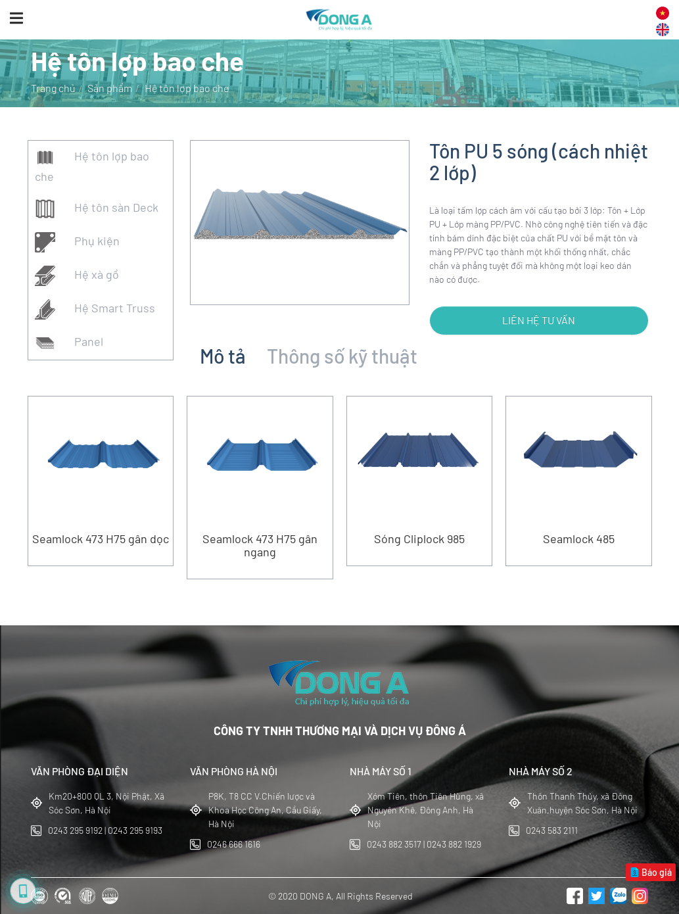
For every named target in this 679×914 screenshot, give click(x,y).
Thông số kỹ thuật (342, 356)
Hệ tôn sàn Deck (96, 209)
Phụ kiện (77, 242)
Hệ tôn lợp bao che (92, 165)
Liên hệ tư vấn (538, 320)
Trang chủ (53, 88)
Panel (69, 343)
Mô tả (223, 356)
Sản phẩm (109, 88)
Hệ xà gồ (77, 276)
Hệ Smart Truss (95, 309)
